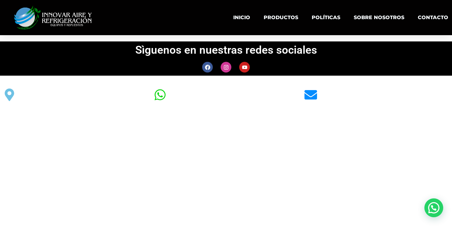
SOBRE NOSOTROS (379, 17)
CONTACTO (433, 17)
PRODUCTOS (281, 17)
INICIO (241, 17)
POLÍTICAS (326, 17)
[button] (433, 207)
